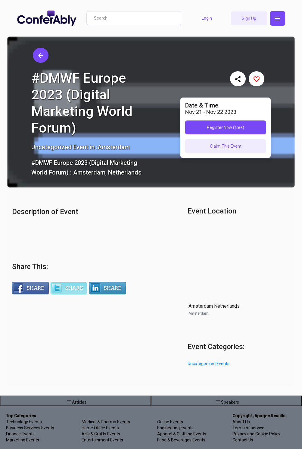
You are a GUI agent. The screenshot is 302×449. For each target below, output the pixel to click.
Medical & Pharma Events (106, 421)
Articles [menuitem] (75, 402)
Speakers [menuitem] (226, 402)
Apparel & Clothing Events (181, 433)
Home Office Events (100, 427)
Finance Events (20, 433)
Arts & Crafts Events (101, 433)
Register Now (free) (225, 127)
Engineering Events (175, 427)
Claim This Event (225, 146)
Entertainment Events (102, 440)
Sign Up (249, 18)
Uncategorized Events (208, 363)
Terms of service (248, 427)
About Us (241, 421)
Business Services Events (30, 427)
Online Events (170, 421)
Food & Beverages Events (181, 440)
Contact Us (242, 440)
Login (207, 18)
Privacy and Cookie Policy (256, 433)
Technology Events (24, 421)
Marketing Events (22, 440)
